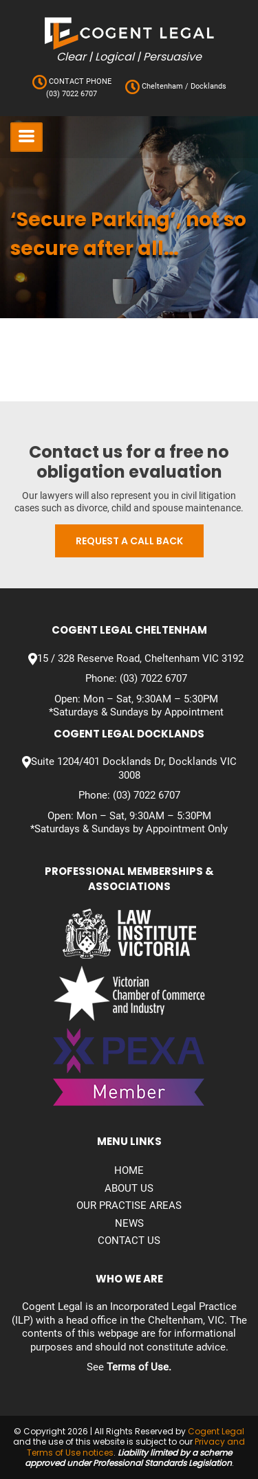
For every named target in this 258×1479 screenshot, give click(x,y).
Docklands (207, 86)
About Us (129, 1188)
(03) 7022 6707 (71, 93)
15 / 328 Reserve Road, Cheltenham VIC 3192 (140, 658)
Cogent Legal (216, 1431)
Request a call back (129, 541)
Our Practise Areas (129, 1205)
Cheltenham (162, 86)
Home (129, 1170)
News (129, 1223)
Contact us (129, 1240)
